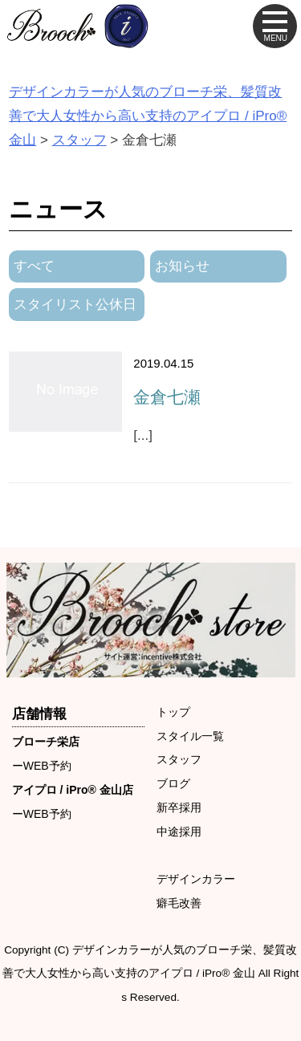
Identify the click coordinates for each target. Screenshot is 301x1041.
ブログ (173, 783)
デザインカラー (196, 878)
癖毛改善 (179, 903)
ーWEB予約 (41, 765)
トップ (173, 712)
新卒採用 (179, 807)
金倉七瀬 (167, 397)
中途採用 (179, 831)
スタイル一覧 (190, 736)
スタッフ (179, 759)
